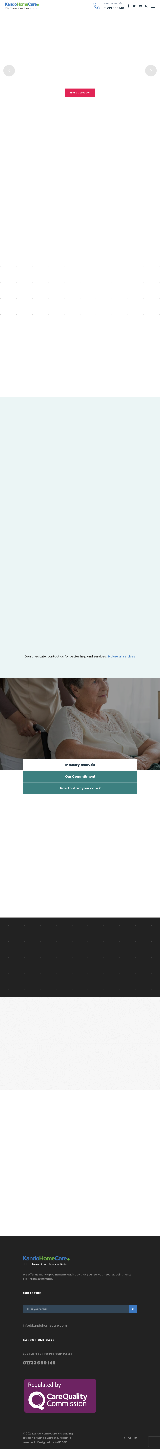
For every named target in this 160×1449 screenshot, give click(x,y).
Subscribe (133, 1309)
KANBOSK (61, 1442)
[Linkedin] (140, 6)
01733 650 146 (39, 1363)
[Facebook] (128, 6)
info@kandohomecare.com (45, 1325)
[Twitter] (134, 6)
